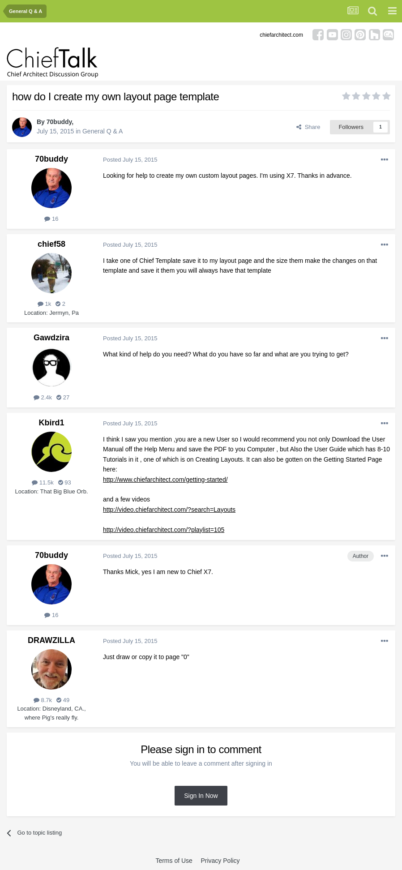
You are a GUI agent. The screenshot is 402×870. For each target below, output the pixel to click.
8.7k (43, 700)
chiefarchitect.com (281, 35)
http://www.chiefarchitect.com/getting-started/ (165, 479)
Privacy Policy (220, 860)
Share (308, 127)
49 (62, 700)
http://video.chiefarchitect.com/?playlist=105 (163, 529)
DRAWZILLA (51, 640)
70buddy (59, 121)
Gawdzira (51, 337)
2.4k (43, 397)
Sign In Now (201, 795)
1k (44, 303)
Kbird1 (51, 422)
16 (51, 218)
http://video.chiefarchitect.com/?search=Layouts (169, 509)
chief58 (51, 244)
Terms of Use (173, 860)
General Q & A (102, 131)
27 (62, 397)
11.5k (42, 482)
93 (64, 482)
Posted (130, 159)
